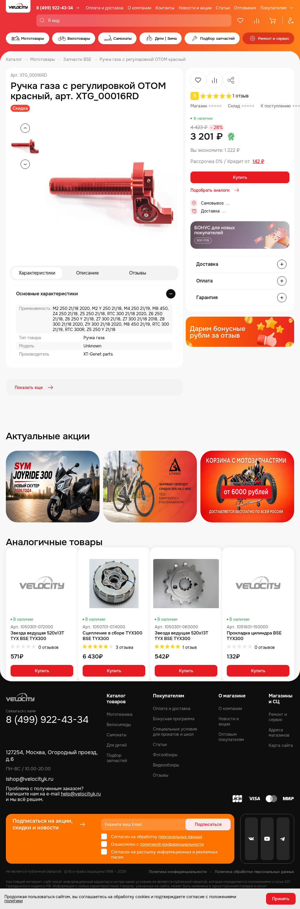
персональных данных (180, 836)
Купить (240, 177)
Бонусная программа (174, 718)
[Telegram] (283, 838)
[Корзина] (273, 20)
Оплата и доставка (104, 8)
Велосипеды (119, 724)
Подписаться (208, 824)
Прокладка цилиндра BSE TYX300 (254, 636)
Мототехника (119, 714)
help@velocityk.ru (81, 794)
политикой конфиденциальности (172, 844)
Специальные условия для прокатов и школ (175, 731)
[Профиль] (288, 20)
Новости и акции (195, 8)
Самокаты (117, 735)
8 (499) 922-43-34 (54, 8)
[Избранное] (240, 20)
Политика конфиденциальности (178, 872)
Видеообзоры (166, 765)
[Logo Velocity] (18, 13)
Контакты (165, 8)
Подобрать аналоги (215, 190)
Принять (280, 898)
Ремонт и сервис (278, 717)
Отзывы (137, 273)
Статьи (223, 8)
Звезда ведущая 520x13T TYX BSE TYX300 (37, 636)
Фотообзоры (165, 754)
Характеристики (37, 273)
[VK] (251, 838)
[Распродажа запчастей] (53, 486)
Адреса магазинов (279, 732)
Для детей (117, 745)
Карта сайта (281, 745)
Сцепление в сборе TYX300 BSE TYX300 (112, 636)
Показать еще (34, 387)
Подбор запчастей (117, 758)
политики (13, 900)
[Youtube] (267, 838)
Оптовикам (245, 8)
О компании (139, 8)
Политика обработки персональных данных (254, 872)
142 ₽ (258, 161)
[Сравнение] (256, 20)
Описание (87, 273)
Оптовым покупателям (231, 737)
